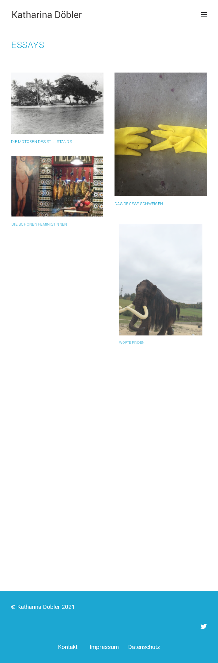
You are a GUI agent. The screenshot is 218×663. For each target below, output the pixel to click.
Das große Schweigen (139, 203)
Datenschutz (144, 646)
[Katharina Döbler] (47, 14)
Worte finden (140, 325)
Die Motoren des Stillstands (41, 141)
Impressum (104, 646)
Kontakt (67, 646)
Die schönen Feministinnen (40, 222)
